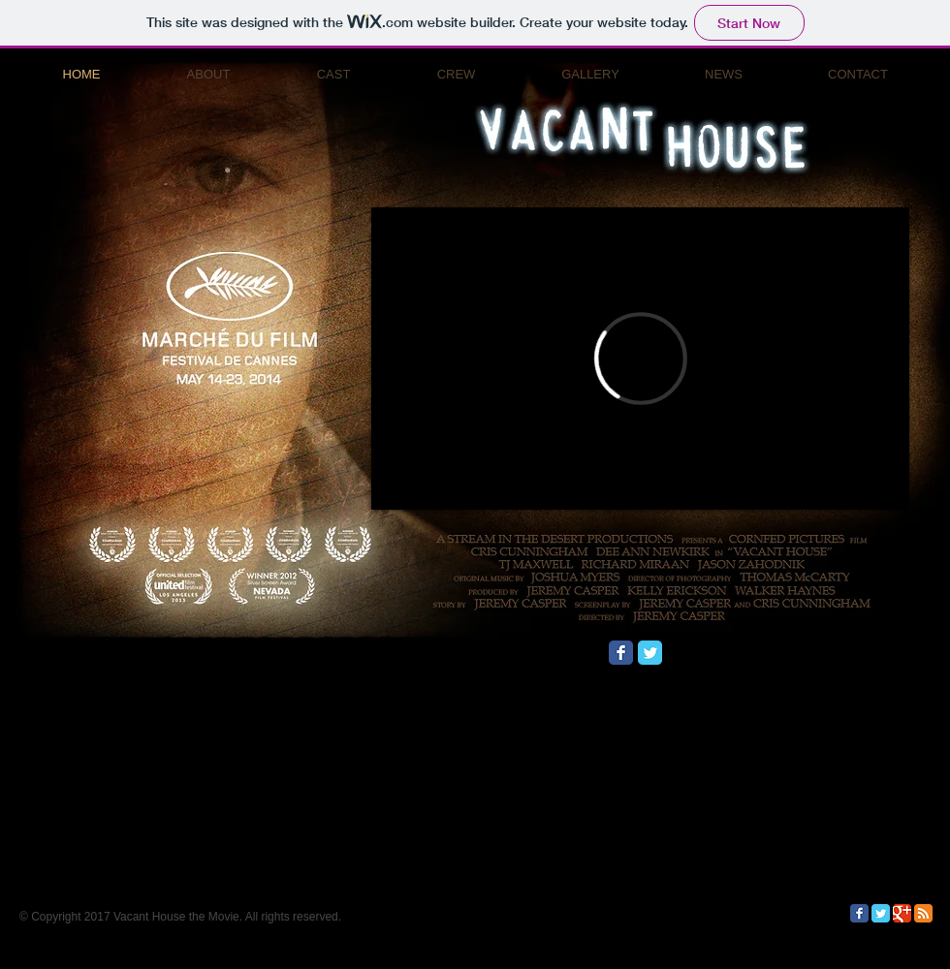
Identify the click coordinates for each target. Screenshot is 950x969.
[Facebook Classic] (621, 653)
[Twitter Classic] (650, 653)
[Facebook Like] (788, 660)
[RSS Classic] (923, 913)
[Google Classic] (902, 913)
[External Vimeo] (640, 358)
